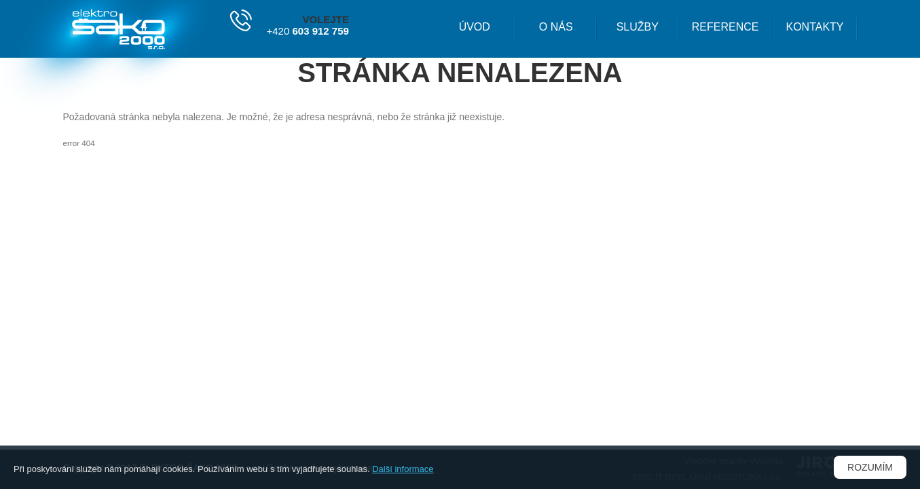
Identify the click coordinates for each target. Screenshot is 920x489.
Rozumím (870, 467)
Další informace (402, 469)
